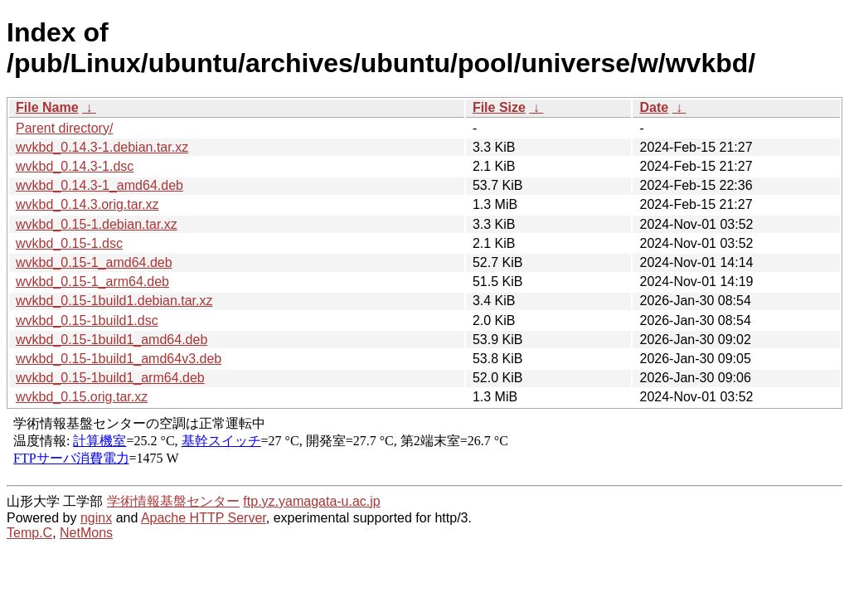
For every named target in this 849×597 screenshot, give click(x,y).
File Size (499, 107)
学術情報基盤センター (173, 501)
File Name (47, 107)
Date (653, 107)
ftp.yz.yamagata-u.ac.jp (311, 501)
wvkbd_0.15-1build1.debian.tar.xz (114, 301)
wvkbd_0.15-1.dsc (69, 243)
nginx (96, 518)
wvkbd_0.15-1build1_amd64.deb (111, 339)
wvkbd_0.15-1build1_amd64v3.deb (118, 359)
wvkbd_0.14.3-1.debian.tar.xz (102, 147)
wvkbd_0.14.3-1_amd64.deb (99, 185)
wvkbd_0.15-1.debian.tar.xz (96, 224)
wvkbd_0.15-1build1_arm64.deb (110, 378)
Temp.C (29, 533)
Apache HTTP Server (203, 518)
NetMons (86, 533)
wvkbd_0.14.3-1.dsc (74, 166)
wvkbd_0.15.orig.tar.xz (82, 397)
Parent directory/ (64, 128)
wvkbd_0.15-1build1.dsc (87, 320)
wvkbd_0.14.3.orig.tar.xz (87, 204)
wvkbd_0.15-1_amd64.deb (94, 262)
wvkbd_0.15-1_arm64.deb (92, 281)
